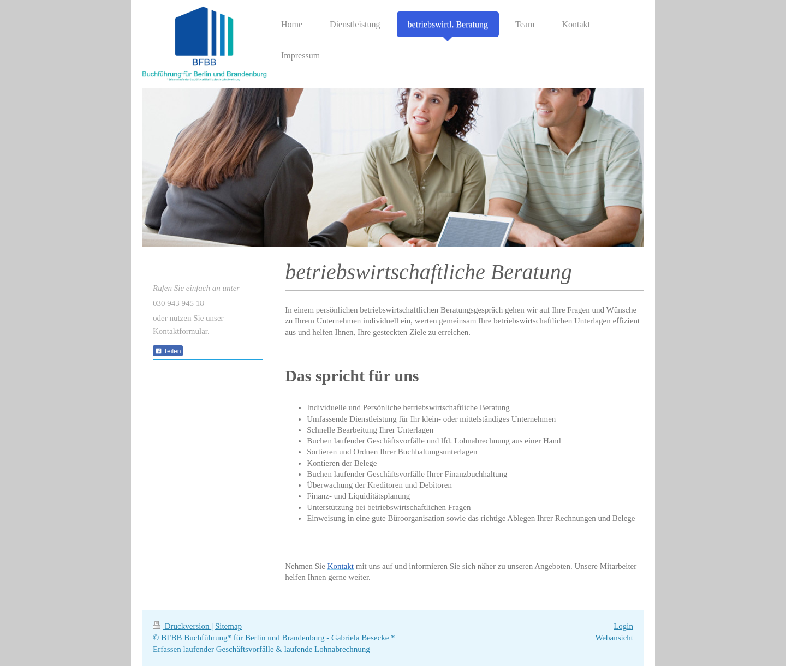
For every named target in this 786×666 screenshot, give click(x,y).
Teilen (168, 351)
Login (623, 626)
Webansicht (614, 637)
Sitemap (228, 626)
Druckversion (182, 626)
